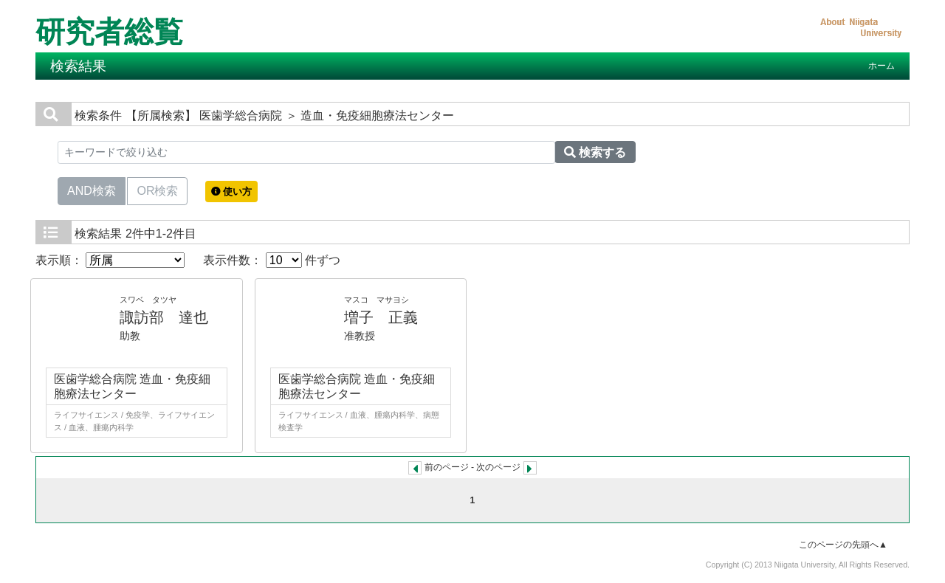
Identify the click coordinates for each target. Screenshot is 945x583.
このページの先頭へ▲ (843, 544)
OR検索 (157, 189)
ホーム (881, 66)
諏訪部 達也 (164, 317)
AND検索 (91, 189)
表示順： (110, 260)
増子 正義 (381, 317)
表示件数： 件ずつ (271, 260)
